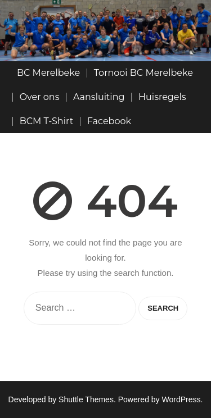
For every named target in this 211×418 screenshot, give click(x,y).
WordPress (181, 399)
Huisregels (162, 97)
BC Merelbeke (48, 72)
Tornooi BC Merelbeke (143, 72)
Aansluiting (98, 97)
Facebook (109, 121)
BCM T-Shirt (47, 121)
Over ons (40, 97)
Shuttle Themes (86, 399)
